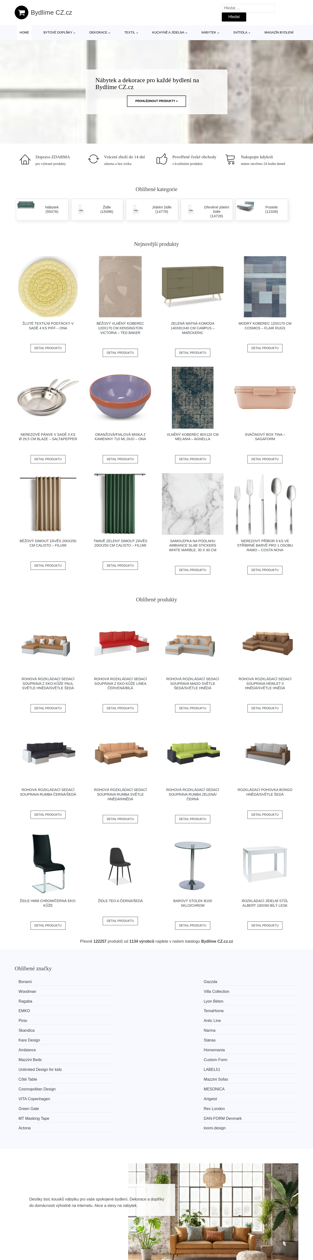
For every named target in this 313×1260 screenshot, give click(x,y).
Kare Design (31, 1009)
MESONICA (249, 1028)
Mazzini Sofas (106, 1028)
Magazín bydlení (278, 32)
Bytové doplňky (58, 32)
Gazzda (100, 982)
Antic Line (102, 1000)
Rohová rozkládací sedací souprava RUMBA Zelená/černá (192, 794)
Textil (129, 32)
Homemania (249, 1009)
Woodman (175, 982)
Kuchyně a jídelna (168, 32)
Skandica (174, 1000)
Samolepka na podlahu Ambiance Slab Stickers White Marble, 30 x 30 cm (192, 545)
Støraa (99, 1009)
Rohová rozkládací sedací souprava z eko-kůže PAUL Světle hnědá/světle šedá (48, 683)
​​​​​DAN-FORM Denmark (113, 1046)
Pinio (25, 1000)
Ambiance (175, 1009)
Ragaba (27, 991)
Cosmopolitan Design (184, 1028)
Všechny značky (145, 1209)
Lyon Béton (103, 991)
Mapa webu (141, 1232)
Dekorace (98, 32)
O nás (249, 1220)
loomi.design (250, 1046)
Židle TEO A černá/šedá (120, 901)
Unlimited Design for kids (188, 1018)
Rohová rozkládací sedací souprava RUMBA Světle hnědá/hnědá (120, 794)
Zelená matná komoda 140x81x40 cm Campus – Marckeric (192, 327)
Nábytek (208, 32)
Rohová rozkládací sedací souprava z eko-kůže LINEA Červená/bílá (120, 683)
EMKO (172, 991)
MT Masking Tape (36, 1046)
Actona (172, 1046)
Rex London (249, 1037)
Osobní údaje (255, 1209)
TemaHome (249, 991)
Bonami (27, 982)
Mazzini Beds (32, 1018)
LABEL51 (247, 1018)
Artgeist (100, 1037)
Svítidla (240, 32)
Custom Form (105, 1018)
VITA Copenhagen (37, 1037)
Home (24, 32)
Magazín (138, 1220)
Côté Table (30, 1028)
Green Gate (176, 1037)
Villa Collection (252, 982)
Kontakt (250, 1232)
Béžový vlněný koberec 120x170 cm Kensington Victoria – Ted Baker (120, 327)
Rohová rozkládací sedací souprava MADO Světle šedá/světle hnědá (192, 683)
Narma (245, 1000)
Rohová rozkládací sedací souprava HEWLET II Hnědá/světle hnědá (265, 683)
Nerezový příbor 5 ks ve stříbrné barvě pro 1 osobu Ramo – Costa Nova (265, 545)
